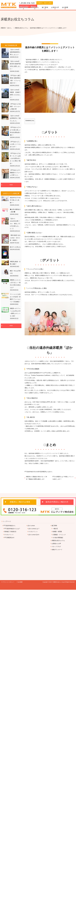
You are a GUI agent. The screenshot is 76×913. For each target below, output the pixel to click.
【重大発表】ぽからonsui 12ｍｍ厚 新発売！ (15, 238)
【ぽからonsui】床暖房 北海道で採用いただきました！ (15, 93)
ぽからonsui (23, 7)
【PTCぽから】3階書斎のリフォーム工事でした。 (15, 172)
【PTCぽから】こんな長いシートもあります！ (15, 144)
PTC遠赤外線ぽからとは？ (12, 528)
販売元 (57, 509)
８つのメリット (9, 534)
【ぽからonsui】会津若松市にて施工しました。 (15, 118)
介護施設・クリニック (59, 534)
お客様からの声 (56, 543)
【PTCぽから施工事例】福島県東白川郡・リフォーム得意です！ (15, 79)
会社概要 (65, 7)
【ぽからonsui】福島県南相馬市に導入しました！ (15, 52)
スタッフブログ (56, 546)
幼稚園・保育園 (57, 531)
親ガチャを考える (15, 247)
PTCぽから (35, 7)
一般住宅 (55, 528)
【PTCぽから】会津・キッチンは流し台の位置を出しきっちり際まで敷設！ (15, 158)
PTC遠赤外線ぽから (9, 525)
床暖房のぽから (57, 582)
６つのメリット (33, 531)
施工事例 (45, 7)
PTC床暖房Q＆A (9, 537)
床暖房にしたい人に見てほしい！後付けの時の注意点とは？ (15, 283)
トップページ (7, 521)
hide (33, 120)
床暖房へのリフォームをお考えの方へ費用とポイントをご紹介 (15, 312)
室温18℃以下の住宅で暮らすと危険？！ (15, 200)
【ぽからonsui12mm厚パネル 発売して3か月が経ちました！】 (15, 223)
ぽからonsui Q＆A (33, 534)
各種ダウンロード (57, 549)
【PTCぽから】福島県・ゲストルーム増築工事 (15, 106)
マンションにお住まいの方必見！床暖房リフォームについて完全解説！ (15, 298)
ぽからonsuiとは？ (33, 528)
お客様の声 (55, 7)
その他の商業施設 (57, 537)
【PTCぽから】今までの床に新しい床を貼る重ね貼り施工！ (15, 131)
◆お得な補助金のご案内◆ (15, 211)
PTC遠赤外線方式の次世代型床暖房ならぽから (38, 471)
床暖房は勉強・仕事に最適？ (15, 263)
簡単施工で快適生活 (10, 531)
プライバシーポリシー (8, 582)
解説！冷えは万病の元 (15, 272)
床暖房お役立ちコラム (58, 540)
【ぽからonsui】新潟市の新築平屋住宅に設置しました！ (15, 65)
